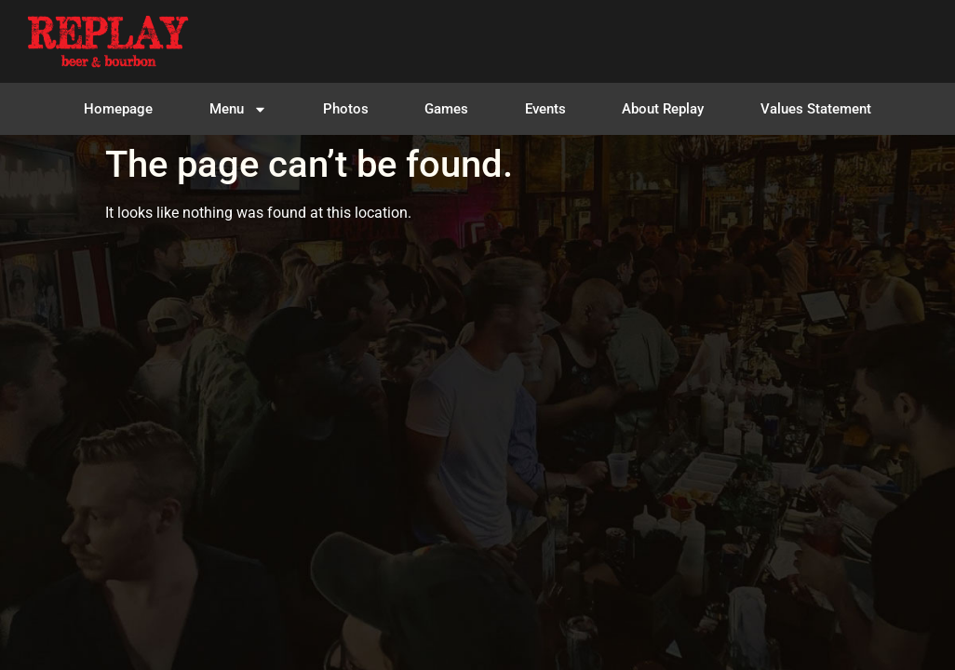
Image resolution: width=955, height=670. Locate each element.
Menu (238, 109)
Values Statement (815, 108)
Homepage (118, 108)
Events (545, 108)
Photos (346, 108)
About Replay (663, 108)
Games (446, 108)
